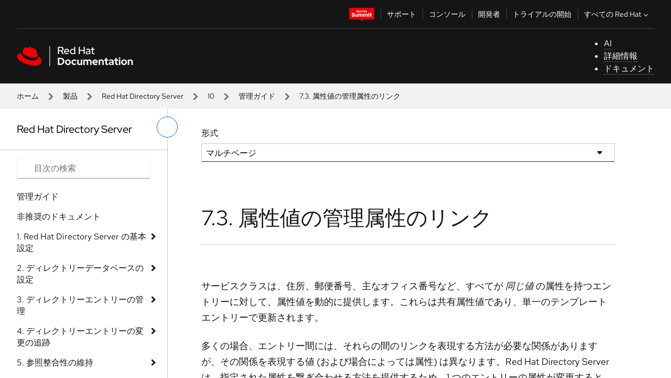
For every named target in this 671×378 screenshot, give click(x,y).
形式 (209, 133)
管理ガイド (257, 96)
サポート (401, 14)
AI (608, 43)
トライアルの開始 (542, 14)
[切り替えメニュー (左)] (167, 127)
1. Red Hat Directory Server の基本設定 (81, 242)
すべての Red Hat (617, 14)
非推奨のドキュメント (59, 216)
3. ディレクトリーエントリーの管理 (80, 305)
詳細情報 (620, 55)
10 (211, 96)
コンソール (447, 14)
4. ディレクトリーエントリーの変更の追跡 (80, 337)
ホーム (28, 96)
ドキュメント (629, 68)
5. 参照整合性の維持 (55, 362)
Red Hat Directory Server (142, 96)
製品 (70, 96)
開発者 (489, 14)
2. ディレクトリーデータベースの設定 (80, 273)
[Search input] (83, 168)
